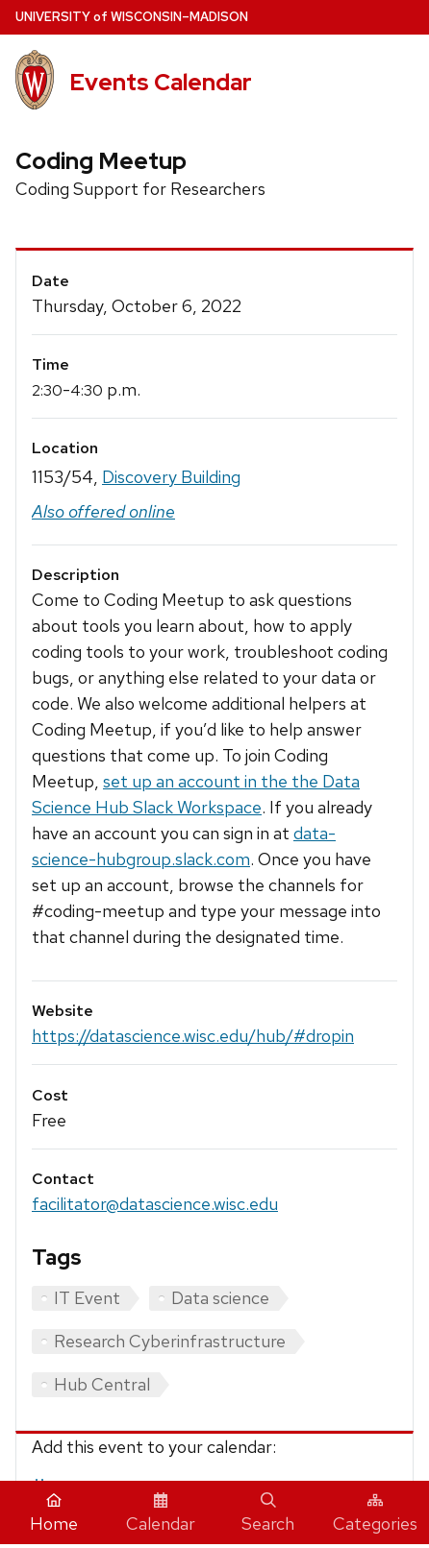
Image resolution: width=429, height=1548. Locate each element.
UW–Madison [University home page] (131, 17)
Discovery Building (171, 477)
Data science (220, 1298)
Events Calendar (160, 82)
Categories (375, 1513)
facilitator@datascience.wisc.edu (155, 1204)
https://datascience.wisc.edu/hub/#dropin (193, 1036)
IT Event (87, 1298)
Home (54, 1513)
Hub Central (102, 1384)
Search (267, 1513)
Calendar (160, 1513)
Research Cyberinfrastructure (170, 1341)
